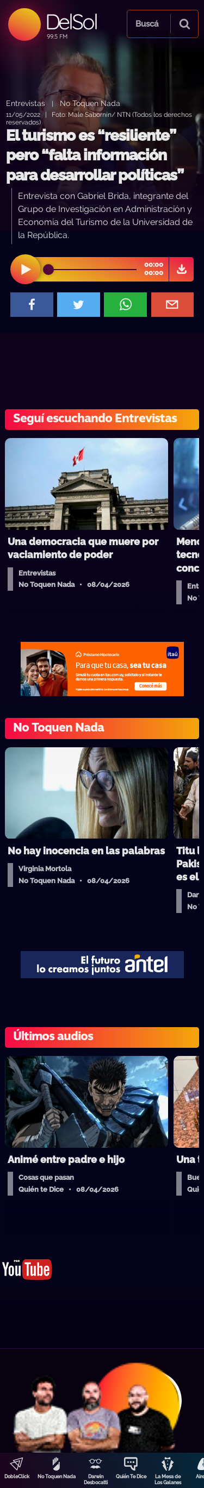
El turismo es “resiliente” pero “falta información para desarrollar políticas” (94, 155)
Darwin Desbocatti (96, 1479)
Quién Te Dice (131, 1476)
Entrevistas (25, 103)
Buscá (146, 24)
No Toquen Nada (57, 1476)
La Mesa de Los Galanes (167, 1479)
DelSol (71, 21)
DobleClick (16, 1476)
